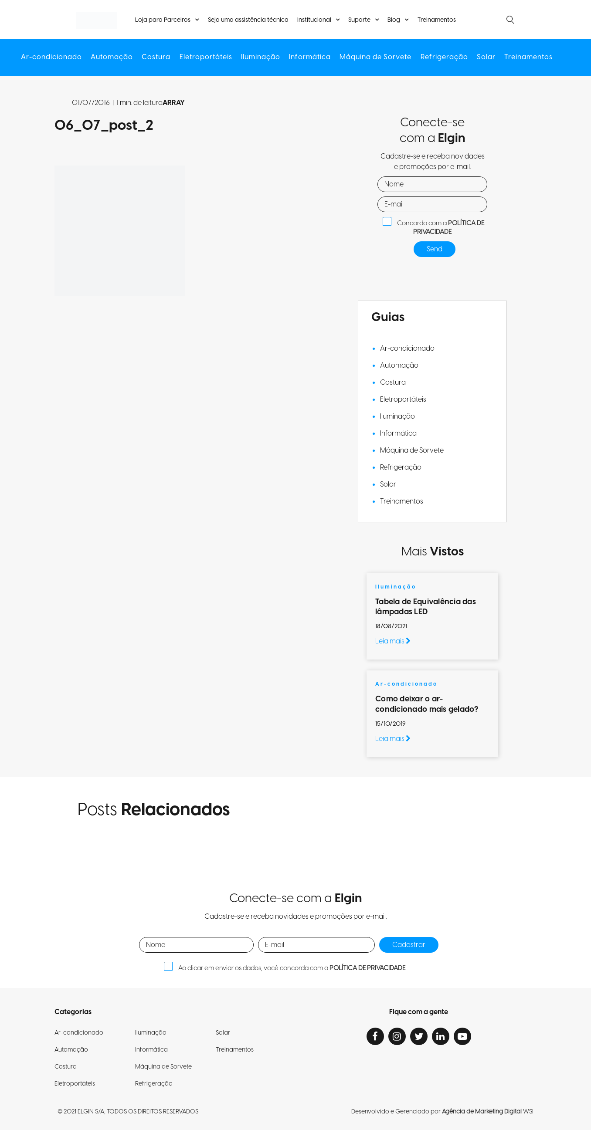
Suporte (359, 20)
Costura (156, 57)
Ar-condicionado (51, 57)
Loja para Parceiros (163, 20)
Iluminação (260, 57)
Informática (310, 57)
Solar (485, 57)
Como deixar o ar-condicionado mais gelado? (427, 704)
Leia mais (393, 641)
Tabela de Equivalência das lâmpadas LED (425, 606)
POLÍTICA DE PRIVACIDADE (448, 228)
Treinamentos (436, 20)
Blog (393, 20)
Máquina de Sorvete (375, 57)
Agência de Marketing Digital (482, 1111)
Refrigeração (444, 57)
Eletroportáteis (206, 57)
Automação (112, 57)
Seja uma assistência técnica (248, 20)
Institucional (314, 20)
